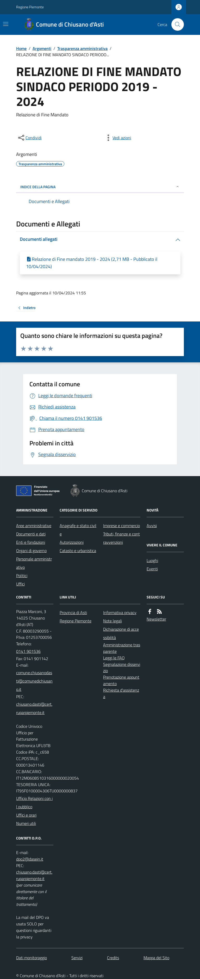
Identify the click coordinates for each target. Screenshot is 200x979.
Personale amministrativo (34, 563)
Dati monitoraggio (31, 958)
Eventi (152, 569)
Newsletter (156, 619)
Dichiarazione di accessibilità (121, 633)
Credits (113, 958)
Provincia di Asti (73, 612)
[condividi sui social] (29, 138)
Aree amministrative (33, 525)
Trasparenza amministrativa (82, 48)
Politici (21, 575)
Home (21, 48)
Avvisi (152, 525)
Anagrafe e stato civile (78, 529)
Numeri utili (26, 823)
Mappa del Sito (156, 958)
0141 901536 (28, 651)
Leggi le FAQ (114, 658)
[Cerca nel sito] (175, 24)
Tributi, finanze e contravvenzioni (121, 538)
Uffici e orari (26, 815)
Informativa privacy (119, 612)
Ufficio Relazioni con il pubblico (34, 802)
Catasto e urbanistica (78, 550)
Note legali (112, 621)
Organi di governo (31, 550)
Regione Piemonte (30, 7)
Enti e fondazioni (30, 542)
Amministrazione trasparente (121, 648)
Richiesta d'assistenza (121, 693)
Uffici (20, 584)
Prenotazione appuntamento (121, 680)
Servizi (77, 958)
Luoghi (152, 560)
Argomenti (42, 48)
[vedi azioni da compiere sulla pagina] (117, 138)
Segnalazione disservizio (121, 667)
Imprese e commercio (121, 525)
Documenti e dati (31, 534)
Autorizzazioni (72, 542)
